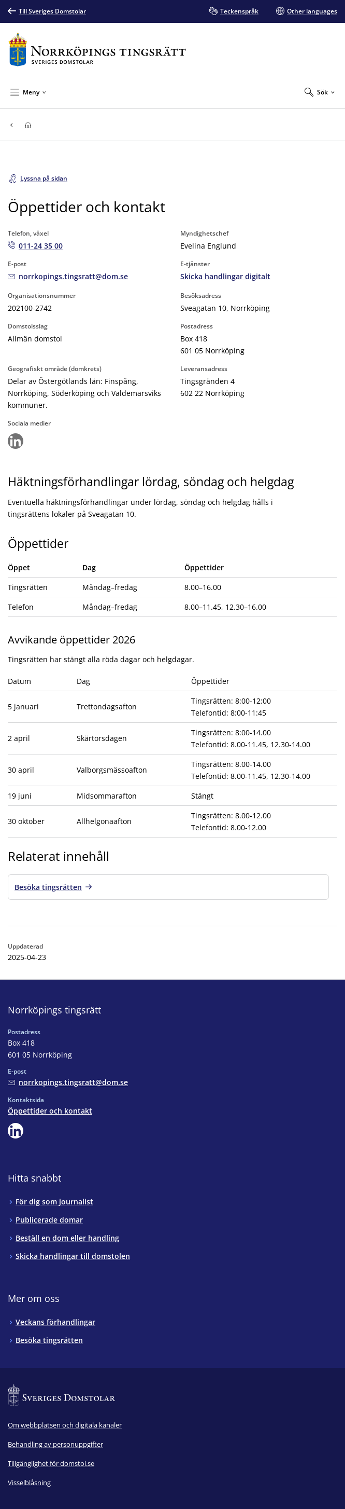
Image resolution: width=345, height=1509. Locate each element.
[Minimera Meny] (28, 91)
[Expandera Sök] (319, 91)
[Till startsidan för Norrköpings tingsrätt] (97, 49)
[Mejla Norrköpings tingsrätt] (68, 276)
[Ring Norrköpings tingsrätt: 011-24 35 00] (35, 246)
